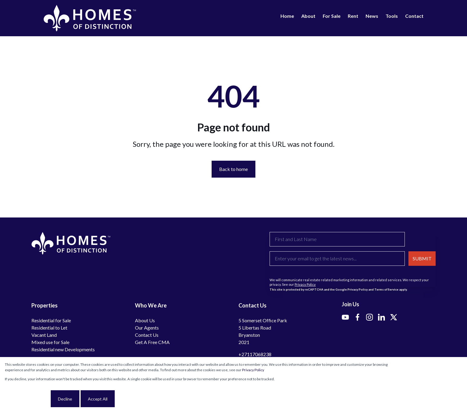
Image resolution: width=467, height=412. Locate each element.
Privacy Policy (305, 284)
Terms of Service (386, 289)
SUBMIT (422, 258)
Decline (65, 398)
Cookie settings (27, 398)
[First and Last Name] (337, 239)
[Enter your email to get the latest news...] (337, 259)
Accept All (97, 398)
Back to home (233, 169)
